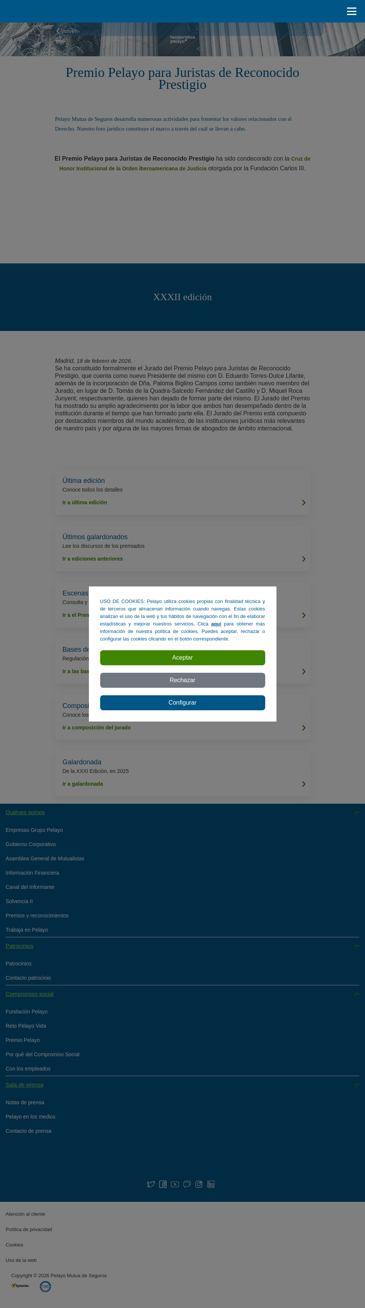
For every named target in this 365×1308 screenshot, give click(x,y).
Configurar (182, 702)
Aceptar (182, 657)
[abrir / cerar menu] (353, 11)
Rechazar (182, 680)
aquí (216, 624)
